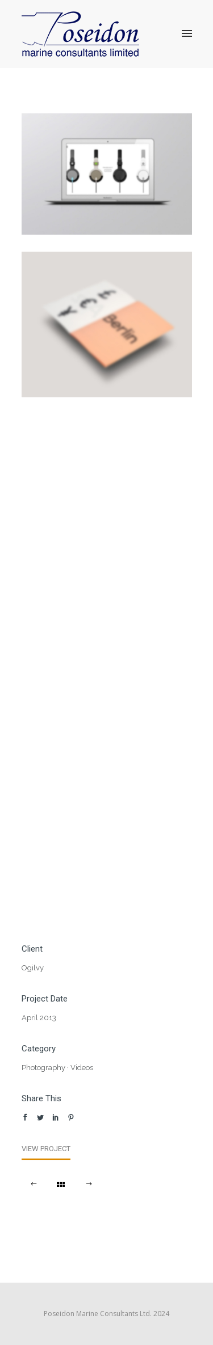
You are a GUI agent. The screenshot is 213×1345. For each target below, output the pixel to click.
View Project (46, 1148)
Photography (43, 1067)
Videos (81, 1067)
